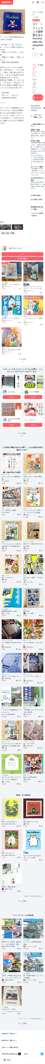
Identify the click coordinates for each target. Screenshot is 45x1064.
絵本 (36, 17)
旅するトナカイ (15, 248)
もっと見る (22, 435)
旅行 (24, 282)
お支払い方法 (37, 199)
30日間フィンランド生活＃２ (11, 284)
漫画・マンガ (27, 316)
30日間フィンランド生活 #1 (10, 318)
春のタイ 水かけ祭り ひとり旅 (11, 349)
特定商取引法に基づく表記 (37, 208)
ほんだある (11, 392)
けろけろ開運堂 (34, 392)
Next (21, 21)
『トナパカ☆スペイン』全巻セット (33, 319)
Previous (3, 21)
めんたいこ (33, 420)
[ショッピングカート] (38, 2)
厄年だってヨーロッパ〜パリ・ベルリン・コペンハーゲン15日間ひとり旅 (33, 288)
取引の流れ (36, 195)
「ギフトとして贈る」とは (37, 116)
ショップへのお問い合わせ (37, 214)
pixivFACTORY (35, 182)
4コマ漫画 (5, 282)
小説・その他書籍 (38, 13)
